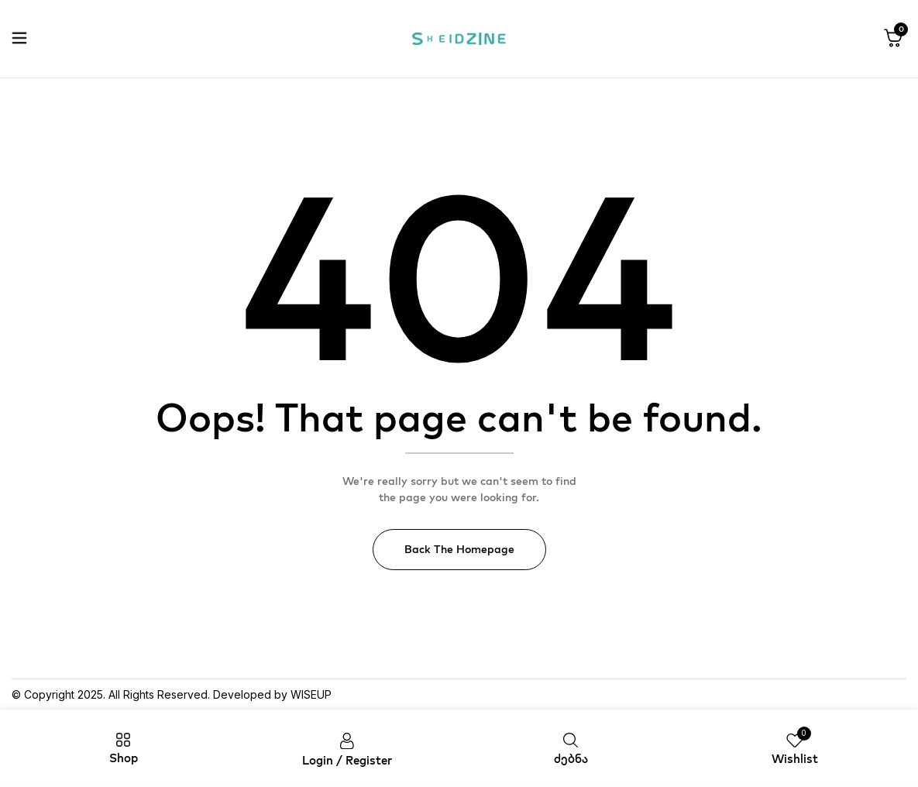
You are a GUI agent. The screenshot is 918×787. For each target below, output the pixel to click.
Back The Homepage (459, 549)
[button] (893, 39)
